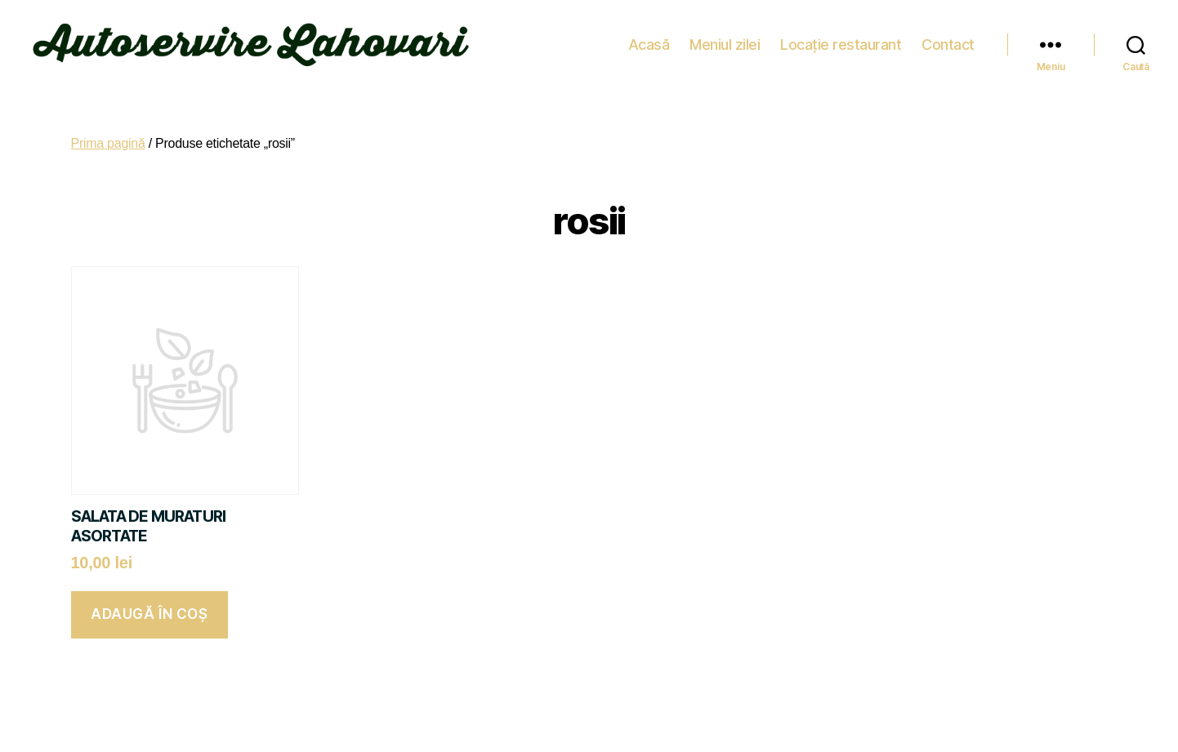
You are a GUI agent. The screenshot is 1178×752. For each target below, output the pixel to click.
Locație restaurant (840, 40)
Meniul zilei (724, 40)
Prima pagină (108, 136)
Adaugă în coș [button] (149, 606)
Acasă (649, 40)
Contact (948, 40)
